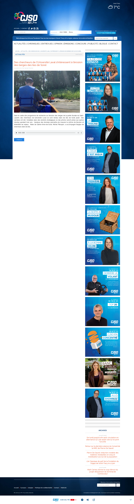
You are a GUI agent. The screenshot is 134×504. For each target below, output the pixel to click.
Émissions (69, 44)
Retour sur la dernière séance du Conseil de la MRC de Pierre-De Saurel (102, 447)
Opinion (58, 44)
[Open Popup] (93, 499)
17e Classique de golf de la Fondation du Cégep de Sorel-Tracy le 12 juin (103, 462)
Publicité (93, 44)
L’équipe (30, 487)
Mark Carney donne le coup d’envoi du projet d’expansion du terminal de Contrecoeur (102, 472)
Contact (24, 28)
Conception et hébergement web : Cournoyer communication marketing (102, 492)
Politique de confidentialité (43, 487)
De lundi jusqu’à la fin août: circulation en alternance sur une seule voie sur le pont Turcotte (102, 440)
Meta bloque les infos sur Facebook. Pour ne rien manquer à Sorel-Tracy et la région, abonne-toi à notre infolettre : (66, 38)
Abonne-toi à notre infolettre (110, 482)
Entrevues (47, 44)
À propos (23, 487)
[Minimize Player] (130, 499)
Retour (19, 140)
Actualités (20, 44)
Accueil (17, 28)
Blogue (103, 44)
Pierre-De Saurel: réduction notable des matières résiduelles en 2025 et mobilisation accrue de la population (102, 455)
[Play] (82, 499)
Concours (81, 44)
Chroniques (33, 44)
